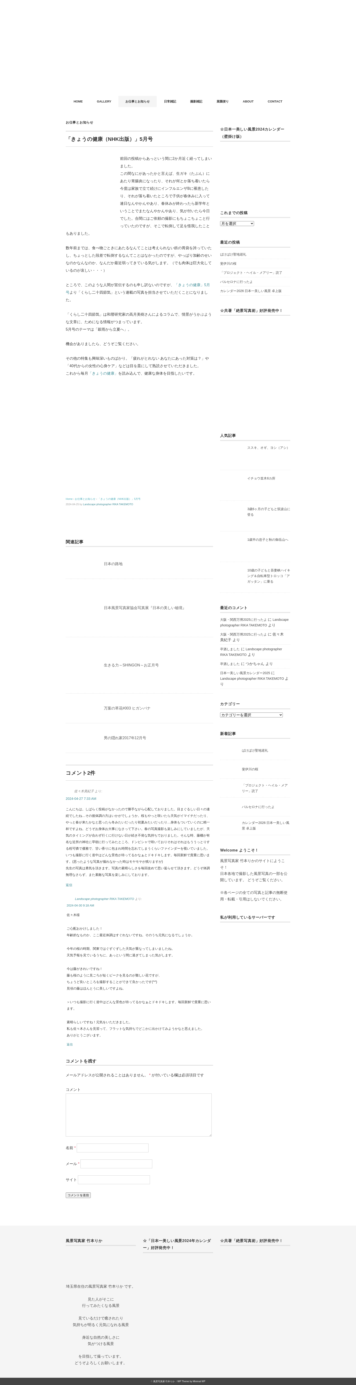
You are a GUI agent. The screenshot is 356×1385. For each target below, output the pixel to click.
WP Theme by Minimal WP (191, 1381)
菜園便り (223, 101)
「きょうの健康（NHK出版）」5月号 (119, 498)
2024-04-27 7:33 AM (81, 798)
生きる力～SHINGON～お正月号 (131, 665)
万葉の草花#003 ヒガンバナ (127, 708)
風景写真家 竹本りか (164, 1381)
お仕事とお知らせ (137, 101)
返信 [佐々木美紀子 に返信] (69, 885)
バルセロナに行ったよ (236, 282)
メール (73, 1164)
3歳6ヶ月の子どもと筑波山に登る (268, 511)
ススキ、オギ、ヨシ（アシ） (268, 447)
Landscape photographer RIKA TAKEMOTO (108, 504)
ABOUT (248, 101)
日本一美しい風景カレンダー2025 (245, 673)
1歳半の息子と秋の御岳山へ (267, 539)
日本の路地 (113, 564)
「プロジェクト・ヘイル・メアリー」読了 (251, 272)
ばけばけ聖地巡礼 (233, 254)
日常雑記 (170, 101)
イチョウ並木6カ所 (261, 478)
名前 (71, 1148)
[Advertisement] (178, 61)
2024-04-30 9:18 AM (80, 905)
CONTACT (275, 101)
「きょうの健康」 (103, 373)
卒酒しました (230, 649)
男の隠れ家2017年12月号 (125, 738)
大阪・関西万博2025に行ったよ (243, 619)
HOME (78, 101)
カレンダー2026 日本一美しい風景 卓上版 (251, 291)
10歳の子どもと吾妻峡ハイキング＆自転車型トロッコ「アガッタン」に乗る (268, 575)
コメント (73, 1090)
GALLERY (104, 101)
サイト (71, 1180)
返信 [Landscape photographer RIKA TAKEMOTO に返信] (70, 1044)
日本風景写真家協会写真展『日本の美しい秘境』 (145, 608)
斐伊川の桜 (228, 263)
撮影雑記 (196, 101)
